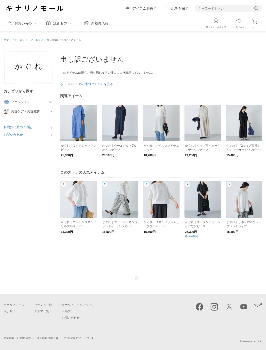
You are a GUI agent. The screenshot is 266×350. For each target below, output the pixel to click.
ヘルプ (66, 311)
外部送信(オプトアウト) (78, 337)
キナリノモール (13, 39)
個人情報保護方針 (47, 337)
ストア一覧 (32, 39)
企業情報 (9, 337)
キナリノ (10, 311)
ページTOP (136, 278)
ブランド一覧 (43, 305)
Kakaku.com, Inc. (252, 341)
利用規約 (25, 337)
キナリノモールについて (78, 305)
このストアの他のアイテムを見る (89, 84)
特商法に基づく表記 (18, 127)
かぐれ (45, 39)
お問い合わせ (13, 135)
